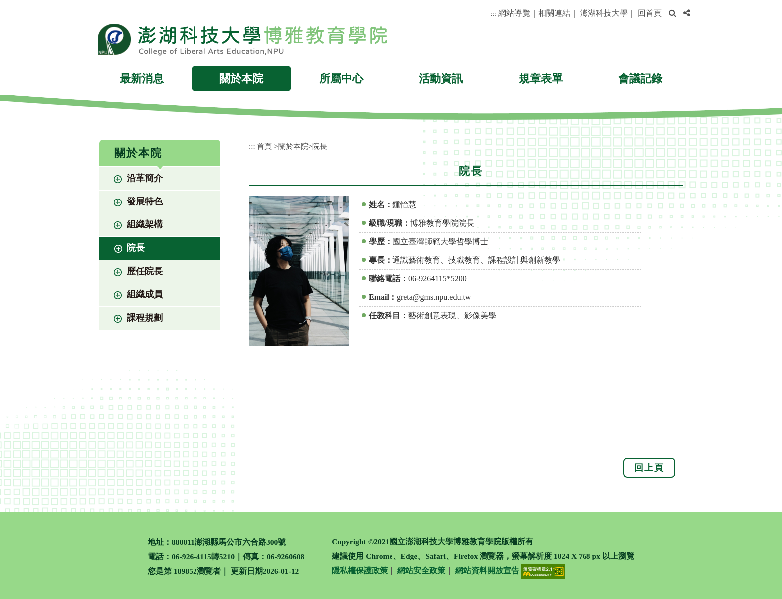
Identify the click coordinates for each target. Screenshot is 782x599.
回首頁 (650, 13)
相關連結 (554, 13)
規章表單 (541, 78)
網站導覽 (514, 13)
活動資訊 (441, 78)
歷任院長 (145, 271)
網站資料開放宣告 (487, 570)
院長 (136, 248)
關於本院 (241, 78)
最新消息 (142, 78)
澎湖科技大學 (604, 13)
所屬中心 (341, 78)
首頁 (264, 146)
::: (493, 13)
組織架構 (145, 224)
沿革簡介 (145, 178)
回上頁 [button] (649, 468)
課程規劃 (145, 318)
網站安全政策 (421, 570)
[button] (672, 13)
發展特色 (145, 201)
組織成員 (145, 294)
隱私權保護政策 (360, 570)
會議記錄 (640, 78)
